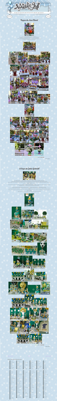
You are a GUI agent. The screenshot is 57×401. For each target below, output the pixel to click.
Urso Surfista (12, 397)
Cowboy (25, 373)
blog (44, 363)
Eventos (25, 374)
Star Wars (45, 392)
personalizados (32, 387)
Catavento (25, 367)
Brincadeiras (32, 366)
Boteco (11, 366)
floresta (18, 377)
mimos (36, 12)
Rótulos (25, 391)
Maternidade (18, 382)
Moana (31, 383)
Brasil (24, 366)
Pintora (18, 388)
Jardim (38, 378)
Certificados (45, 367)
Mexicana (38, 382)
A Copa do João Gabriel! (29, 168)
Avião (38, 362)
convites (32, 12)
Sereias (11, 392)
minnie (24, 383)
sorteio (38, 392)
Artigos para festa (26, 362)
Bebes (24, 363)
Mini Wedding (18, 383)
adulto (19, 12)
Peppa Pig (12, 387)
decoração (32, 373)
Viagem (31, 397)
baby (44, 362)
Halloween (18, 378)
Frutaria (31, 377)
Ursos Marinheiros (19, 397)
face (10, 2)
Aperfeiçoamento (12, 362)
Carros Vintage (12, 367)
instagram (11, 6)
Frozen (25, 377)
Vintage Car (45, 397)
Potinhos (45, 388)
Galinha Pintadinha (13, 378)
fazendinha (38, 374)
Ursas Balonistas (19, 396)
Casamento (18, 367)
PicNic (11, 388)
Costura (11, 373)
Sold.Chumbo (32, 392)
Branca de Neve (19, 366)
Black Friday (38, 363)
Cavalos (31, 367)
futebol (45, 377)
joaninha (45, 378)
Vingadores (38, 397)
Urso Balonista (45, 396)
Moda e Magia (38, 383)
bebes (15, 12)
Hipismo (31, 378)
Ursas (11, 396)
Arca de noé (18, 362)
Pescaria (38, 387)
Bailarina (12, 363)
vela (24, 397)
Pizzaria (38, 388)
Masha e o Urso (12, 382)
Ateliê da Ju (32, 362)
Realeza (11, 391)
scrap (44, 391)
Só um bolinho (25, 392)
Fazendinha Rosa (46, 374)
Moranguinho (45, 383)
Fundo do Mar (38, 377)
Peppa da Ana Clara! (29, 20)
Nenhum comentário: (47, 346)
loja (9, 16)
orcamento (41, 12)
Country (18, 373)
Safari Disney (38, 391)
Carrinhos (45, 366)
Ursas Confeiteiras (26, 396)
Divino (11, 374)
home (9, 8)
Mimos (11, 383)
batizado (18, 363)
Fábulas (31, 374)
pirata (31, 388)
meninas (23, 12)
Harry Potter (25, 378)
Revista (18, 391)
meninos (27, 12)
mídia (44, 382)
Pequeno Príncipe (26, 387)
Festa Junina (12, 377)
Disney (45, 373)
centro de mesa (39, 367)
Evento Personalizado (19, 374)
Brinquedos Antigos (39, 366)
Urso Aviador (38, 396)
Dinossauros (38, 373)
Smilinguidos (18, 392)
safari (31, 391)
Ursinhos (32, 396)
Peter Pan (45, 387)
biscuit (31, 363)
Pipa (24, 388)
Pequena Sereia (19, 387)
